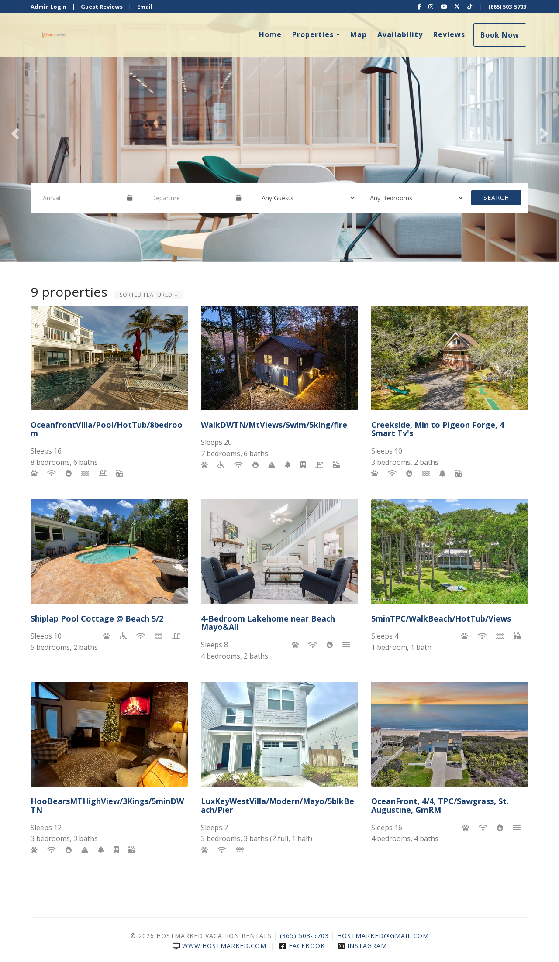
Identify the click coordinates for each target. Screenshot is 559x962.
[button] (14, 131)
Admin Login (48, 6)
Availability (400, 34)
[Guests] (305, 197)
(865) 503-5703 (507, 6)
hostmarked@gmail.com (383, 935)
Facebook (302, 945)
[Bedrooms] (413, 197)
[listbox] (279, 131)
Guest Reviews (102, 6)
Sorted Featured (149, 295)
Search (496, 197)
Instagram (362, 945)
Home (270, 34)
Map (358, 34)
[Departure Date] (189, 197)
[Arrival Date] (81, 197)
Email (144, 6)
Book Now (499, 35)
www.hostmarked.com (219, 945)
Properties (313, 34)
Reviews (449, 34)
